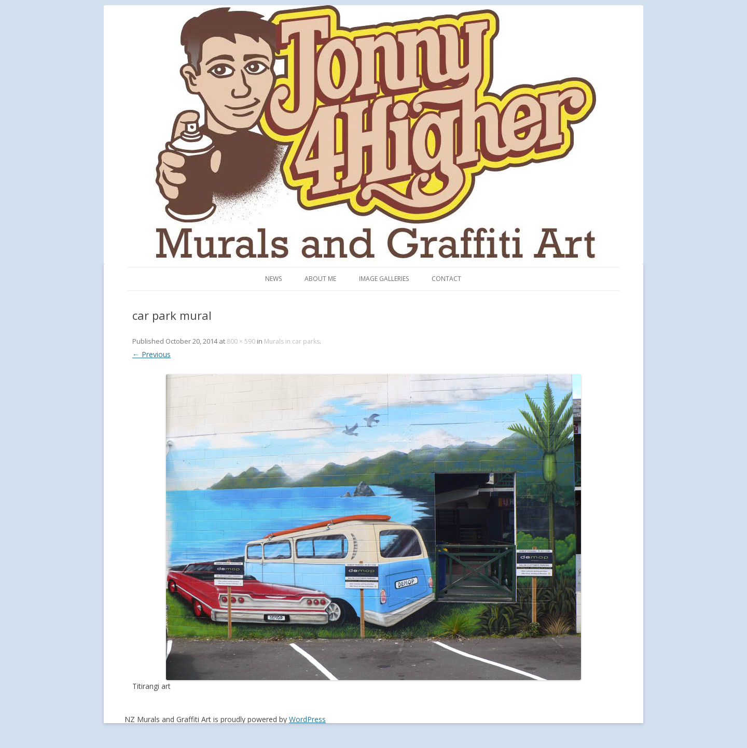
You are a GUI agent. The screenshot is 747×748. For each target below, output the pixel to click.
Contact (446, 278)
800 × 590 (241, 341)
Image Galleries (384, 278)
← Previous (151, 354)
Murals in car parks (292, 341)
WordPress (307, 719)
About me (320, 278)
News (273, 278)
